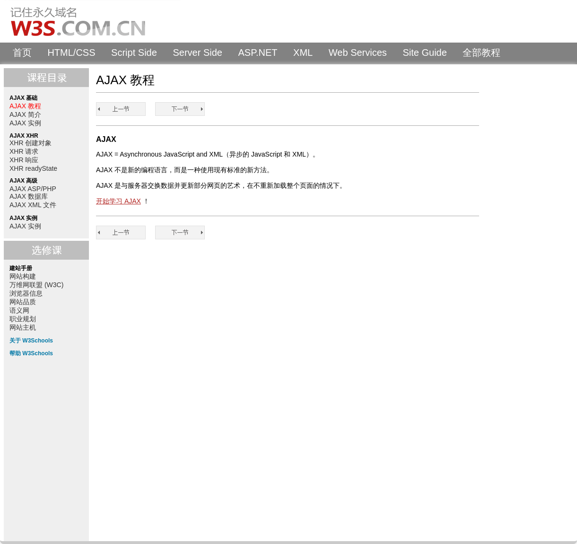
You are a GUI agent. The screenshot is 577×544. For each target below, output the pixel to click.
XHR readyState (33, 168)
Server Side (197, 52)
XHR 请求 (23, 151)
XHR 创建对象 (30, 143)
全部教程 (481, 52)
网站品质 (22, 302)
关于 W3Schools (31, 340)
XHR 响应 (23, 160)
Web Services (358, 52)
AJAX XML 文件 (32, 205)
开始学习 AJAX (118, 201)
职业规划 (22, 319)
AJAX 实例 (25, 123)
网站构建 (22, 276)
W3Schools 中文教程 (93, 21)
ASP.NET (258, 52)
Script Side (134, 52)
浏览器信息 (26, 293)
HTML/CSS (71, 52)
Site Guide (424, 52)
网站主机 (22, 327)
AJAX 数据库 (28, 196)
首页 (22, 52)
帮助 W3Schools (31, 353)
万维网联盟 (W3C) (36, 285)
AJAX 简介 (25, 114)
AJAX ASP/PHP (32, 189)
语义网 (19, 310)
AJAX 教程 (25, 106)
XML (303, 52)
